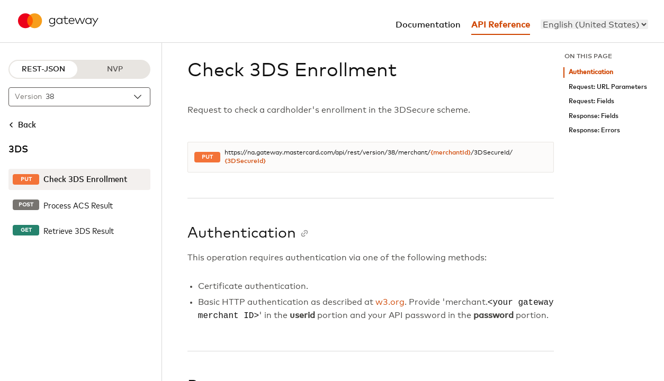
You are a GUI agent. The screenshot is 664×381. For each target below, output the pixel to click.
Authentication (591, 72)
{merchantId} (450, 153)
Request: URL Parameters (608, 87)
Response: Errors (594, 130)
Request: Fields (591, 101)
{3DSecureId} (245, 161)
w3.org (390, 302)
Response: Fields (593, 116)
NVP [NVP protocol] (115, 69)
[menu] (594, 24)
